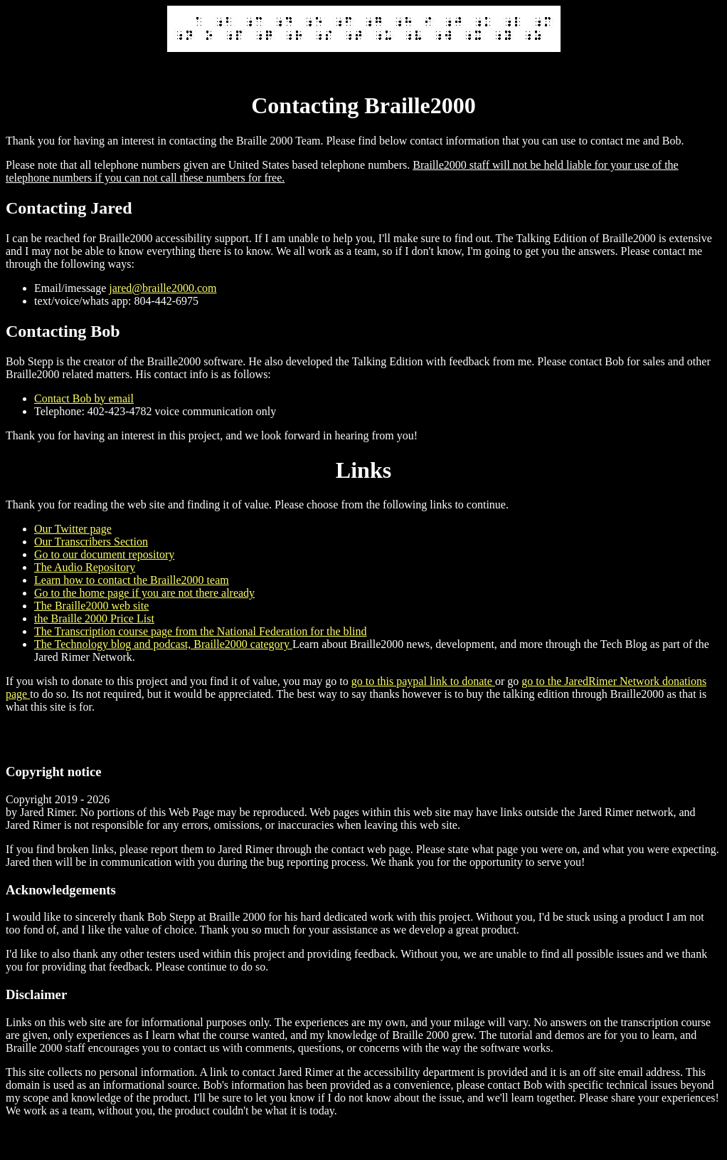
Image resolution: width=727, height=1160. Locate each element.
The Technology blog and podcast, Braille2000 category (163, 644)
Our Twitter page (73, 529)
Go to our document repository (104, 554)
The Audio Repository (84, 567)
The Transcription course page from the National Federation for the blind (200, 631)
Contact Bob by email (84, 398)
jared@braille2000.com (162, 288)
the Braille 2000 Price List (94, 618)
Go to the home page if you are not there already (144, 593)
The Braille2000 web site (91, 606)
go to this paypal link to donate (423, 681)
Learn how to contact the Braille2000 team (131, 580)
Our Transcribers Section (91, 541)
